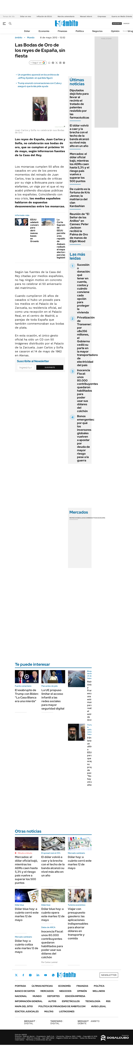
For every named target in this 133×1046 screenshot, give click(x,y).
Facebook (23, 975)
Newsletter (126, 31)
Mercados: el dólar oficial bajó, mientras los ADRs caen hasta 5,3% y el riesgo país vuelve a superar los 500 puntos (79, 167)
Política (80, 31)
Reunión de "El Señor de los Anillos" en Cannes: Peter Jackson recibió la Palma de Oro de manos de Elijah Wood (79, 227)
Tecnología (92, 1001)
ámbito (18, 37)
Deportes (53, 996)
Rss (108, 1001)
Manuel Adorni (86, 16)
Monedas (73, 518)
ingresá (126, 23)
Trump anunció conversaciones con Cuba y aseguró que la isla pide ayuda (40, 85)
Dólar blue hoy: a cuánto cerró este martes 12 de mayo (27, 914)
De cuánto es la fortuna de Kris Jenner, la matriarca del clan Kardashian (80, 197)
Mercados (47, 991)
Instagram (30, 975)
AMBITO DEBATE (89, 1022)
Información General (29, 1001)
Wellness (99, 991)
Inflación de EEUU (44, 16)
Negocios (97, 31)
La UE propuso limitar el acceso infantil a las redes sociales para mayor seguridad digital (52, 699)
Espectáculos (71, 1001)
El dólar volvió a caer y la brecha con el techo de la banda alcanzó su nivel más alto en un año (79, 136)
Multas (48, 1011)
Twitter (16, 975)
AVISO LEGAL (98, 1006)
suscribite (117, 23)
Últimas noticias (42, 985)
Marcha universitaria (66, 16)
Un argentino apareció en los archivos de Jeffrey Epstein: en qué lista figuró (38, 76)
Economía (44, 31)
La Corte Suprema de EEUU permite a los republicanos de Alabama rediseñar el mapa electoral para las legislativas (64, 238)
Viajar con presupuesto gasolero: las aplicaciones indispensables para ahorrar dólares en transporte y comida (78, 923)
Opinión (115, 31)
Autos (52, 1001)
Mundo (30, 37)
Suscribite (50, 367)
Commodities (91, 518)
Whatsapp (53, 975)
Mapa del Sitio (24, 1006)
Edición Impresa (75, 996)
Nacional (21, 996)
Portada (20, 985)
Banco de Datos (25, 991)
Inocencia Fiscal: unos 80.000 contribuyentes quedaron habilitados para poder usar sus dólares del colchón (87, 390)
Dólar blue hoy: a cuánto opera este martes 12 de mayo (53, 914)
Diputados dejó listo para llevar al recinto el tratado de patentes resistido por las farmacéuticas (79, 103)
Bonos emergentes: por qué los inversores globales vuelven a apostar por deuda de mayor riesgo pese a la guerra (85, 438)
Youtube (45, 975)
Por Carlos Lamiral (49, 962)
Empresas (102, 16)
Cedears (101, 518)
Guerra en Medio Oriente (122, 16)
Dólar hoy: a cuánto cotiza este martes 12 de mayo (26, 946)
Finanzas (62, 31)
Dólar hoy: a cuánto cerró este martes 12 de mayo (80, 862)
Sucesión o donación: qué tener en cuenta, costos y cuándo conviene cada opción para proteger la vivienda (83, 288)
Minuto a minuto (25, 853)
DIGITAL (30, 1022)
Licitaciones (66, 1011)
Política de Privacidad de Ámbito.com (61, 1006)
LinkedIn (38, 975)
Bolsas (81, 518)
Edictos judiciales (27, 1011)
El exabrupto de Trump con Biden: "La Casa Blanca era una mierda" (27, 695)
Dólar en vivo (25, 16)
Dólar (27, 31)
